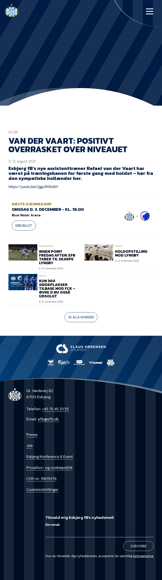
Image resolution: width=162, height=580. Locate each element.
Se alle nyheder (81, 317)
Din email (52, 524)
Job (29, 445)
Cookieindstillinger (42, 489)
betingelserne (143, 555)
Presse (32, 434)
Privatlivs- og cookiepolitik (49, 467)
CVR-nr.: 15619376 (41, 478)
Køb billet (23, 225)
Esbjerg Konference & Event (49, 456)
